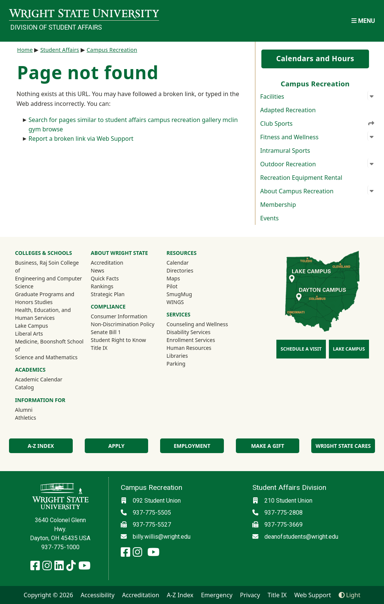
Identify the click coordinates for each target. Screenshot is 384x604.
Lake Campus (31, 325)
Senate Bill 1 (106, 332)
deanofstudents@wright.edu (301, 536)
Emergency (216, 595)
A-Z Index (41, 445)
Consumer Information (119, 316)
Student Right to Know (118, 339)
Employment (192, 445)
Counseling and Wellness (197, 324)
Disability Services (188, 332)
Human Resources (189, 347)
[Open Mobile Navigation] (363, 21)
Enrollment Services (190, 339)
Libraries (177, 355)
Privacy (250, 595)
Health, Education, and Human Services (43, 313)
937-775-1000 (60, 547)
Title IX (99, 347)
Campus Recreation (112, 49)
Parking (175, 363)
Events (269, 218)
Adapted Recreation (288, 110)
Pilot (171, 286)
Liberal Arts (29, 333)
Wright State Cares (343, 445)
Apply (116, 445)
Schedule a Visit (300, 349)
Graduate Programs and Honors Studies (44, 298)
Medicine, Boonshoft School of (49, 345)
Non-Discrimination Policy (122, 324)
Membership (278, 204)
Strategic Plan (107, 294)
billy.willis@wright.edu (161, 536)
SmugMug (189, 294)
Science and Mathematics (46, 357)
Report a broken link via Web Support (81, 138)
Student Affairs (59, 49)
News (97, 270)
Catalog (24, 387)
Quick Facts (105, 278)
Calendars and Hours (315, 58)
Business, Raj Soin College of (47, 266)
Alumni (33, 409)
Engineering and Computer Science (48, 282)
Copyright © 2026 (48, 595)
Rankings (102, 286)
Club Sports (317, 123)
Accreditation (107, 262)
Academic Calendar (38, 379)
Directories (179, 270)
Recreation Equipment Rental (301, 177)
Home (25, 49)
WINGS (175, 302)
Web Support (312, 595)
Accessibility (97, 595)
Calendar (177, 262)
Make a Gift (267, 445)
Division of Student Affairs (56, 27)
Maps (173, 278)
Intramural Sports (285, 150)
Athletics (35, 417)
